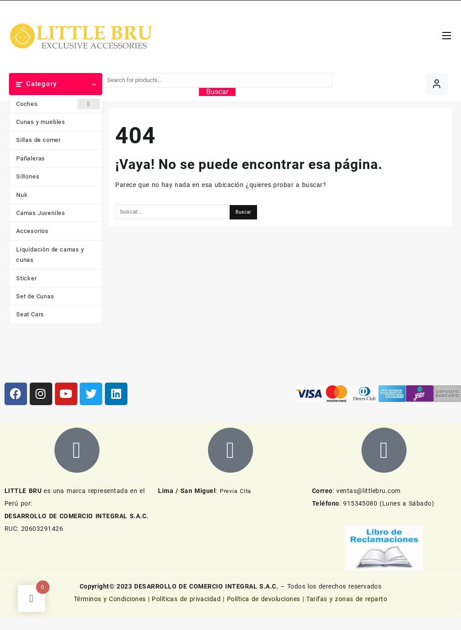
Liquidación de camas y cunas (50, 254)
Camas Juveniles (40, 213)
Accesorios (32, 231)
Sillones (27, 176)
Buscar (217, 92)
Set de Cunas (35, 296)
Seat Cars (30, 314)
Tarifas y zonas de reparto (346, 599)
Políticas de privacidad (186, 599)
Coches (58, 104)
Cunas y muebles (40, 122)
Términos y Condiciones (111, 599)
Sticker (26, 278)
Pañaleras (30, 158)
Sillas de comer (38, 140)
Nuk (21, 195)
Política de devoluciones (263, 599)
